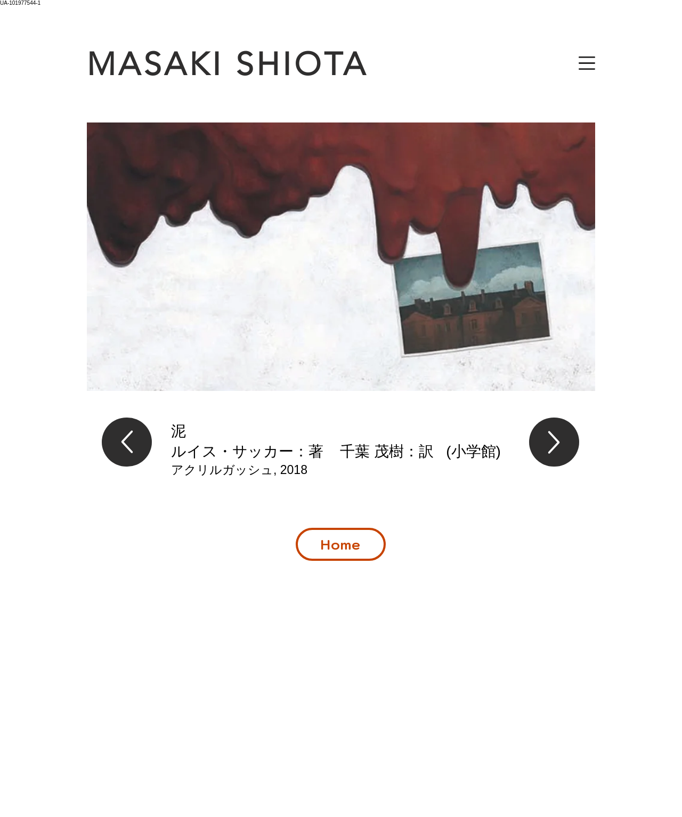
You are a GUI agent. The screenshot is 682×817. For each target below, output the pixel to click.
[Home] (341, 544)
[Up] (127, 442)
